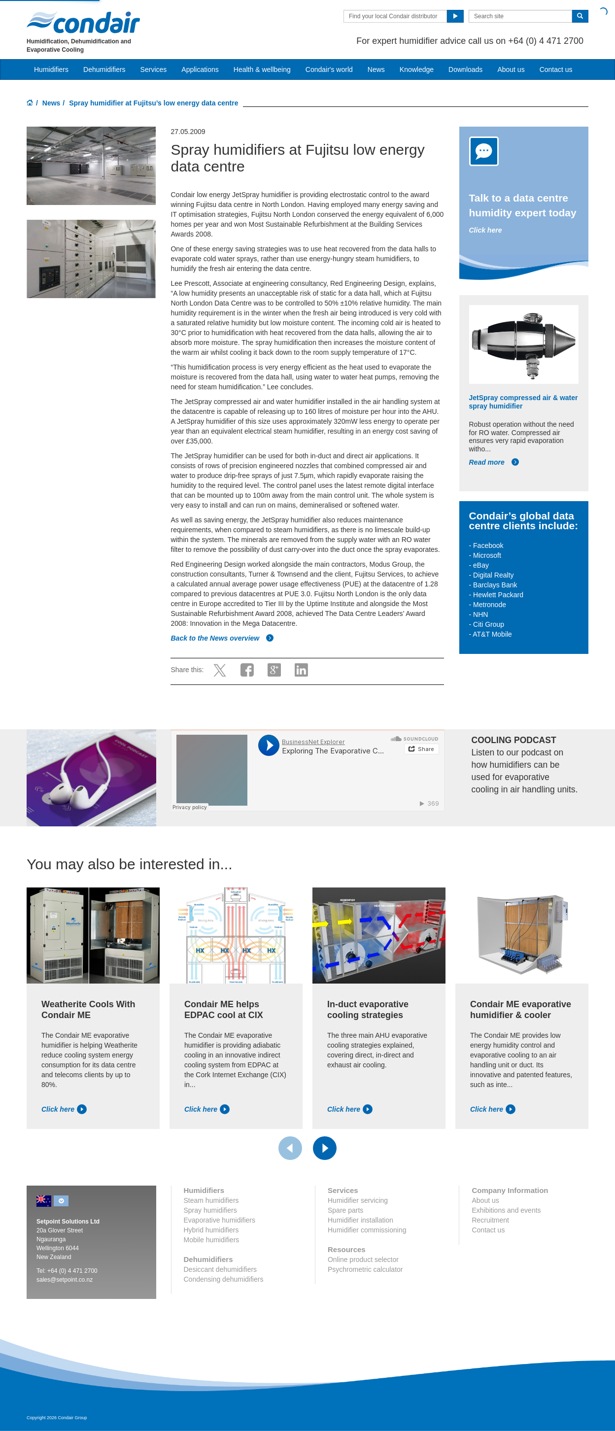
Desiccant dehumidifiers (220, 1269)
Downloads (465, 69)
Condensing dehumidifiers (224, 1279)
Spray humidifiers (210, 1210)
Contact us (556, 69)
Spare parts (345, 1210)
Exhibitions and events (506, 1210)
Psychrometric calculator (365, 1269)
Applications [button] (200, 69)
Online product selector (363, 1259)
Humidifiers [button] (51, 69)
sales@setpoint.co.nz (64, 1279)
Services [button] (153, 69)
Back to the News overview (222, 638)
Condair (83, 22)
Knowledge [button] (417, 69)
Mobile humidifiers (211, 1240)
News (376, 69)
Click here (485, 230)
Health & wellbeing (262, 69)
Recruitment (490, 1220)
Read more (494, 462)
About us (510, 69)
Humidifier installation (360, 1220)
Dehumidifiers (104, 69)
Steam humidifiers (211, 1200)
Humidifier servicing (358, 1200)
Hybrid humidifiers (211, 1230)
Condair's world (329, 69)
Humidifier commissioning (367, 1230)
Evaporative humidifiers (220, 1220)
